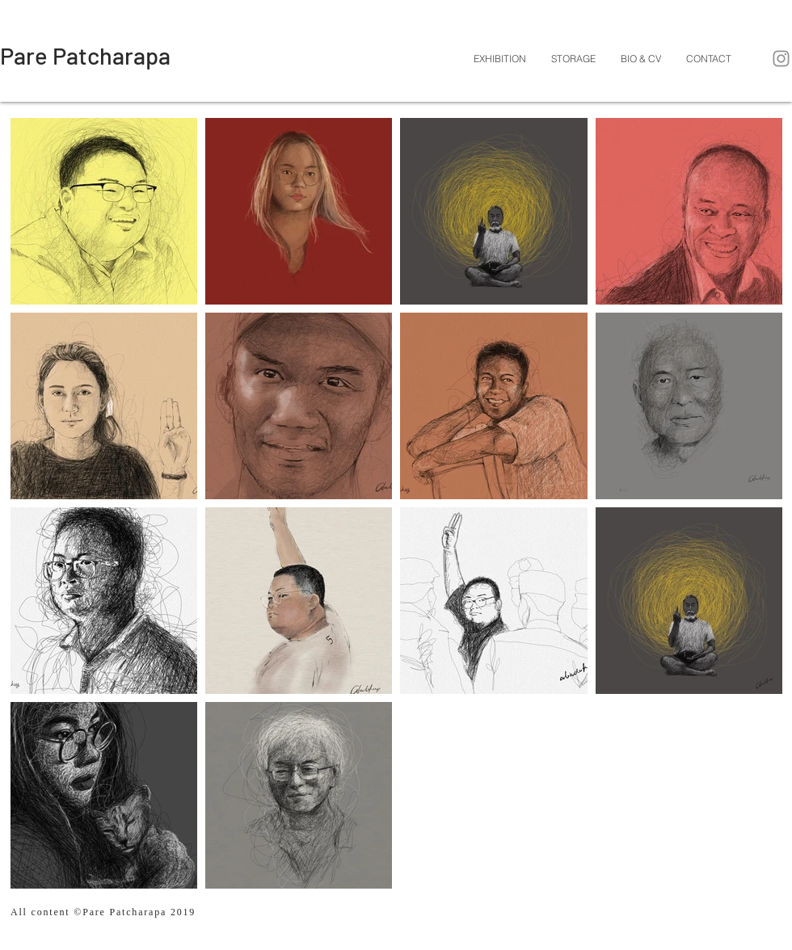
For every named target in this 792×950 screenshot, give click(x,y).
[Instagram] (781, 58)
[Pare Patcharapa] (85, 56)
